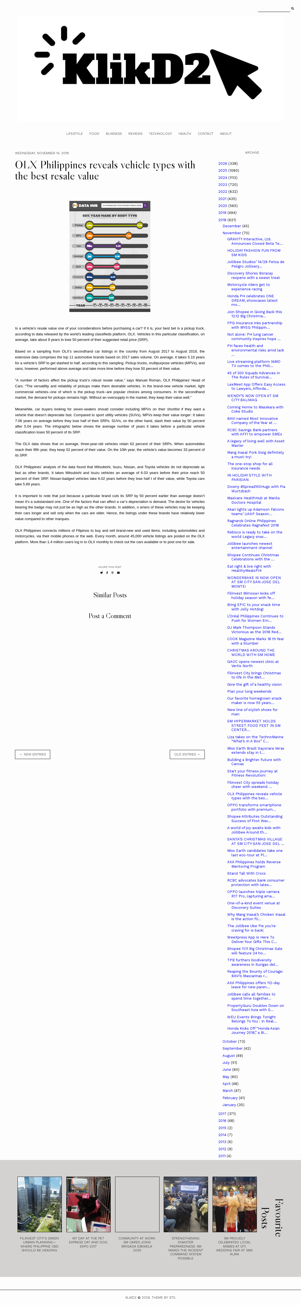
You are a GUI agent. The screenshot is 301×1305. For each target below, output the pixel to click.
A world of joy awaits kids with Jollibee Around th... (253, 830)
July (226, 1063)
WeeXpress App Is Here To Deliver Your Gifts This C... (252, 939)
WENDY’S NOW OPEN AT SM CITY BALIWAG (252, 398)
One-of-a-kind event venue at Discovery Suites (253, 905)
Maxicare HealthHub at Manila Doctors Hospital (253, 500)
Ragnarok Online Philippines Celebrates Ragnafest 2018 (253, 523)
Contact (205, 134)
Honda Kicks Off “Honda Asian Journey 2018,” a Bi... (253, 1030)
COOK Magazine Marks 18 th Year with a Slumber (255, 641)
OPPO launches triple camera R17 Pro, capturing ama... (253, 894)
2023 (223, 185)
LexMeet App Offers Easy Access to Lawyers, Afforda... (256, 386)
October (230, 1041)
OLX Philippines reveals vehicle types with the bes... (254, 796)
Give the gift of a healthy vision (254, 684)
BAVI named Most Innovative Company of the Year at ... (252, 420)
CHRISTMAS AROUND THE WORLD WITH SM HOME (251, 652)
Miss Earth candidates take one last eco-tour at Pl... (255, 853)
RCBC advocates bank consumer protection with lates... (256, 882)
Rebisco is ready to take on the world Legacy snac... (254, 534)
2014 (222, 1135)
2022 (223, 191)
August (229, 1056)
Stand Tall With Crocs (246, 873)
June (227, 1069)
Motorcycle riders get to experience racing (248, 287)
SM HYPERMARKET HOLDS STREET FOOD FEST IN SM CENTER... (253, 725)
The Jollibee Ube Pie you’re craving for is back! (251, 928)
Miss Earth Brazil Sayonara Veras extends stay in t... (255, 750)
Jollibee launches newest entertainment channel (249, 546)
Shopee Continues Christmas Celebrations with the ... (253, 557)
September (233, 1048)
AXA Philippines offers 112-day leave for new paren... (253, 985)
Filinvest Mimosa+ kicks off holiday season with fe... (251, 595)
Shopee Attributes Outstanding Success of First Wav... (254, 818)
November (232, 233)
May (226, 1077)
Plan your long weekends (249, 691)
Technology (160, 134)
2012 (222, 1149)
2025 (223, 170)
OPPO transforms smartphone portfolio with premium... (254, 807)
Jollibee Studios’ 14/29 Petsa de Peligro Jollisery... (255, 264)
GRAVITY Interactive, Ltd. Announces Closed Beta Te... (255, 241)
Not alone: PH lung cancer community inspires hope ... (254, 336)
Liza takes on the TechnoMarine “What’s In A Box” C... (255, 739)
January (229, 1105)
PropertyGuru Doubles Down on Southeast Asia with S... (255, 1008)
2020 (223, 206)
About (226, 134)
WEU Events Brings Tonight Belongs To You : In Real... (252, 1019)
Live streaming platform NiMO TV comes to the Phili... (253, 364)
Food (94, 134)
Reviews (135, 134)
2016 (222, 1121)
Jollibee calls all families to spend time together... (251, 996)
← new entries (32, 754)
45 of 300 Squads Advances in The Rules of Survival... (253, 375)
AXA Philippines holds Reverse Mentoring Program (254, 864)
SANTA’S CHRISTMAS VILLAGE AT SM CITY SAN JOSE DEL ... (255, 841)
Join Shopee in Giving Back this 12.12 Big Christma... (254, 314)
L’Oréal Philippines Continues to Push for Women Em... (255, 618)
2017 (222, 1114)
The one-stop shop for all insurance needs (250, 466)
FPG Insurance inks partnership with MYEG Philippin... (254, 325)
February (230, 1098)
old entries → (187, 754)
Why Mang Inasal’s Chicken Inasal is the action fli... (256, 916)
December (232, 226)
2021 (222, 199)
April (227, 1084)
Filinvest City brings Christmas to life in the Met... (254, 675)
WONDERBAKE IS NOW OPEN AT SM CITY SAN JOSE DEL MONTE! (254, 582)
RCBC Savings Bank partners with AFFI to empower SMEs (254, 432)
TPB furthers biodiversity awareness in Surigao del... (253, 962)
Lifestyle (74, 134)
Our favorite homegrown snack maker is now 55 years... (254, 700)
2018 (222, 220)
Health (185, 134)
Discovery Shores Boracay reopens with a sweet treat (253, 275)
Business (114, 134)
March (228, 1091)
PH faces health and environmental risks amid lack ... (255, 350)
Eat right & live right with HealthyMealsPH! (249, 568)
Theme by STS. (164, 1297)
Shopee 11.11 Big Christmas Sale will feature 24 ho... (254, 951)
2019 (222, 213)
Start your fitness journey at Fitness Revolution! (252, 773)
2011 (222, 1156)
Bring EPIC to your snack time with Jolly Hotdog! (253, 607)
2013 (222, 1142)
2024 (223, 178)
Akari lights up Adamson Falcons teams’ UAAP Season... (255, 511)
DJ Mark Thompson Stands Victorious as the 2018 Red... (254, 629)
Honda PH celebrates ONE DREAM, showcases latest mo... (252, 300)
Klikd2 (130, 1297)
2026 (223, 163)
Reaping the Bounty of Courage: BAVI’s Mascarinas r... (255, 973)
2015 (222, 1128)
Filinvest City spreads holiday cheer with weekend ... (253, 784)
